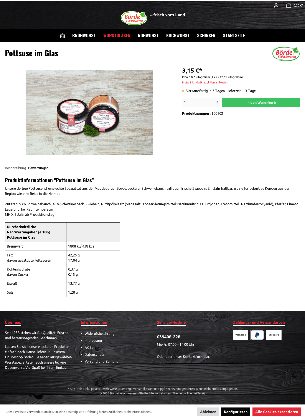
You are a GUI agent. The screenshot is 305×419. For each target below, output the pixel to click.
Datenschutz (94, 354)
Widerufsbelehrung (99, 334)
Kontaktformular (196, 357)
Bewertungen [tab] (38, 168)
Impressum (93, 341)
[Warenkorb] (293, 5)
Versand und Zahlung (101, 361)
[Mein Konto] (276, 5)
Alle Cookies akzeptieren (276, 412)
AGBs (89, 347)
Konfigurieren (235, 412)
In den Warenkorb (261, 103)
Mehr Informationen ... (138, 412)
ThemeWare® (196, 393)
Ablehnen (208, 412)
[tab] (15, 168)
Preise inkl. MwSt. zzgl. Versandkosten (205, 82)
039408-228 (168, 336)
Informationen (94, 322)
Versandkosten (143, 389)
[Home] (62, 35)
